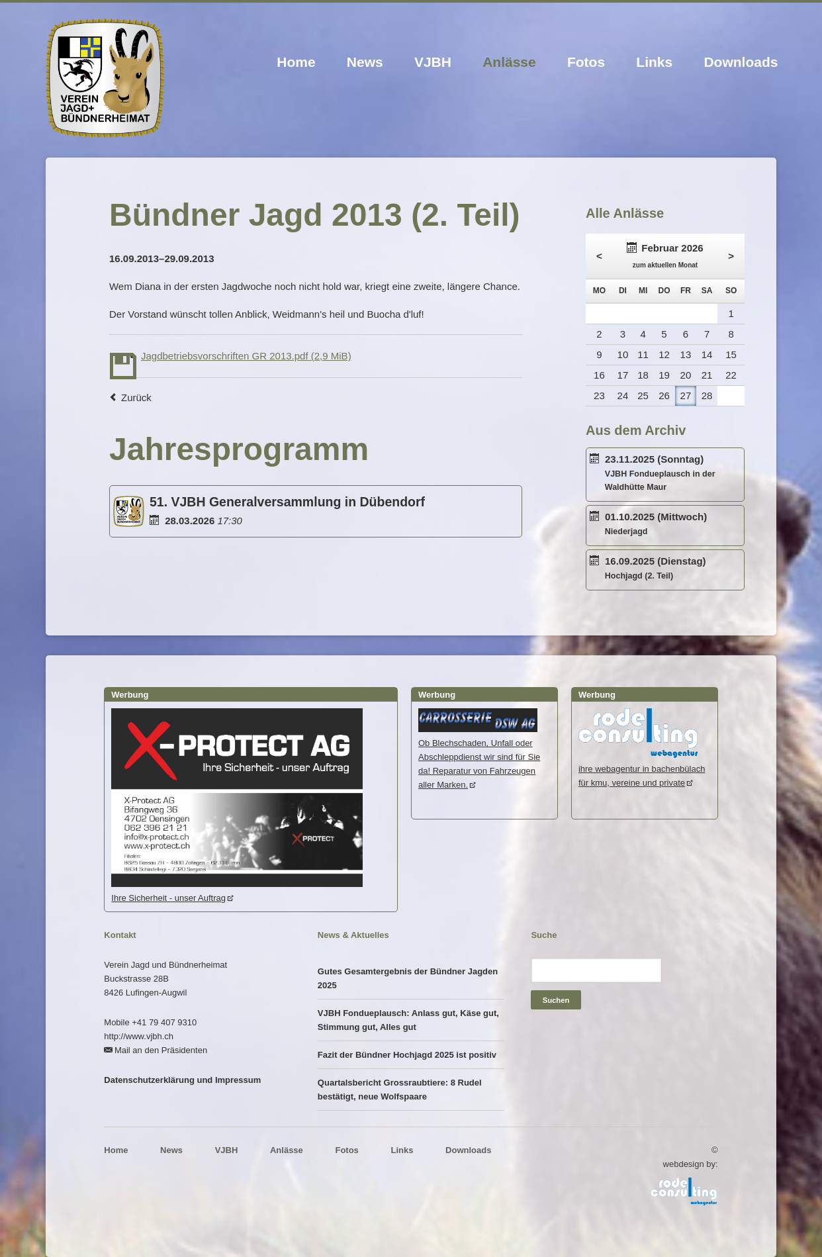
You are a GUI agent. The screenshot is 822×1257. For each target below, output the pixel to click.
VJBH (432, 62)
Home (296, 62)
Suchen (556, 1000)
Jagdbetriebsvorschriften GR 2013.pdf (246, 355)
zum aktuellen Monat (665, 265)
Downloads (741, 62)
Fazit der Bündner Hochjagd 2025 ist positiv (407, 1055)
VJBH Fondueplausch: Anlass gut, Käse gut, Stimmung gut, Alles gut (408, 1020)
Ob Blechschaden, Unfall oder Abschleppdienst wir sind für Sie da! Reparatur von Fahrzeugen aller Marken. (479, 757)
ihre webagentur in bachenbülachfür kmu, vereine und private (642, 769)
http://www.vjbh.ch (138, 1036)
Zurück (136, 397)
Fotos (586, 62)
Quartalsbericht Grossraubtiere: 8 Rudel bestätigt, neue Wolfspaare (400, 1089)
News (365, 62)
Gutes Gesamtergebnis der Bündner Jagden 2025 (408, 978)
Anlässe (509, 62)
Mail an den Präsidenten (160, 1050)
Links (654, 62)
